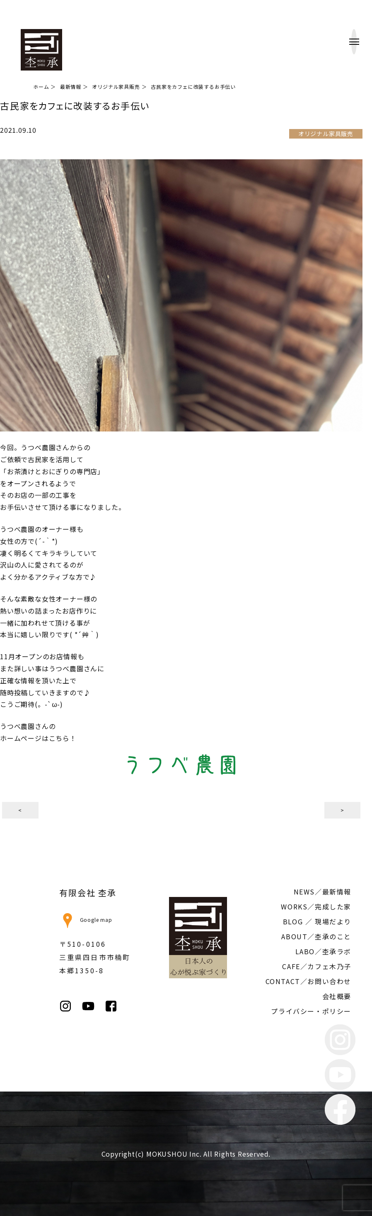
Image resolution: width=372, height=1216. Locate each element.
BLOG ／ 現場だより (317, 921)
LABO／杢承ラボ (323, 951)
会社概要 (336, 996)
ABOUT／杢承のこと (316, 936)
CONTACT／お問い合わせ (308, 981)
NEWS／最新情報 (322, 892)
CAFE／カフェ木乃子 (316, 966)
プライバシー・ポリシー (311, 1011)
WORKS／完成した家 (316, 906)
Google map (85, 919)
